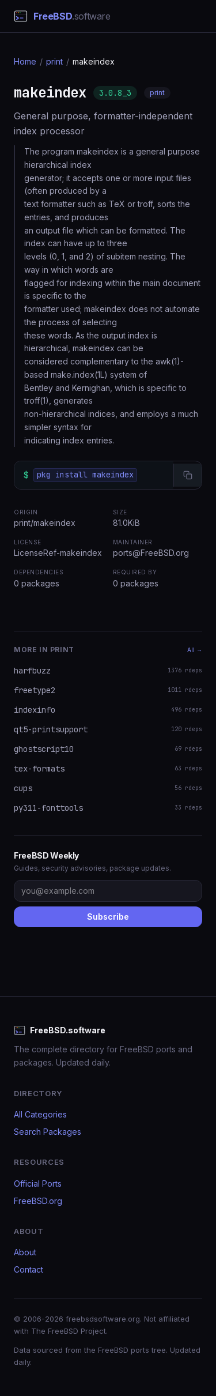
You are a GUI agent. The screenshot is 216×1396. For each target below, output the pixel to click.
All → (194, 649)
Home (25, 61)
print (54, 61)
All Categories (40, 1114)
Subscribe (108, 916)
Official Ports (38, 1183)
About (25, 1252)
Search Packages (47, 1132)
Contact (28, 1269)
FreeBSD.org (38, 1201)
